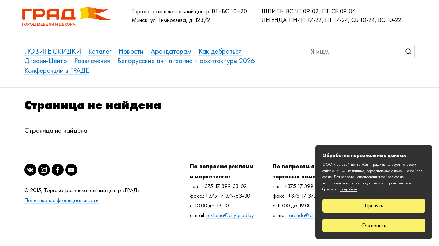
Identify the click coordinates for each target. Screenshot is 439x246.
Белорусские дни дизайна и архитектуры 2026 (186, 60)
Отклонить (373, 225)
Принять (374, 205)
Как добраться (220, 51)
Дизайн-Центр (45, 60)
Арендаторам (171, 51)
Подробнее (348, 189)
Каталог (99, 51)
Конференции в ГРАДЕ (56, 70)
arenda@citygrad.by (312, 215)
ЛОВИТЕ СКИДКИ (52, 51)
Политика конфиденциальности (61, 200)
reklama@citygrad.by (230, 215)
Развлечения (92, 60)
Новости (131, 51)
